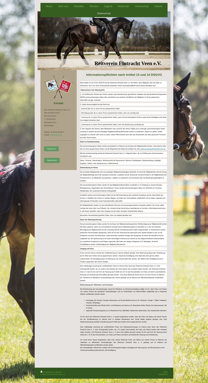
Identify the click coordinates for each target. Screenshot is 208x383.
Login (165, 372)
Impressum (51, 149)
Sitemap (58, 372)
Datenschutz (52, 160)
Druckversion (47, 372)
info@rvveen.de (56, 135)
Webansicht (163, 374)
